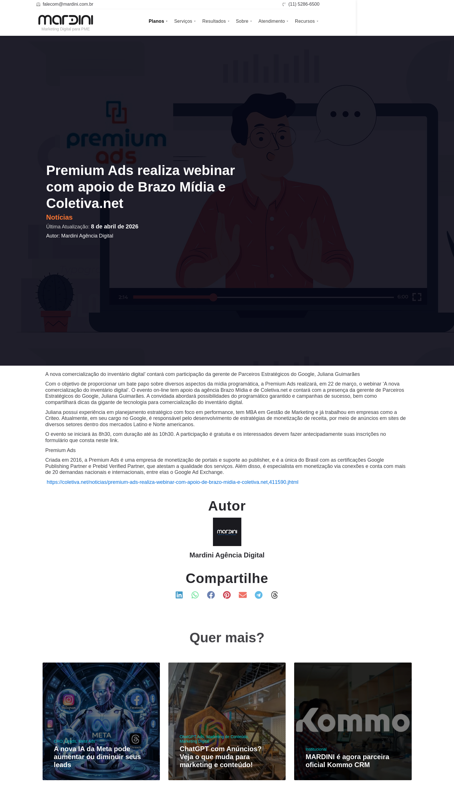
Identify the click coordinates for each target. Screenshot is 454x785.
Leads (70, 741)
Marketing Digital (194, 741)
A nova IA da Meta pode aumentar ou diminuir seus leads (97, 757)
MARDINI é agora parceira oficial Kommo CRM (347, 761)
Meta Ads (87, 741)
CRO (58, 741)
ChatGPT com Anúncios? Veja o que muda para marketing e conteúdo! (220, 757)
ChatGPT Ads (192, 736)
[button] (179, 594)
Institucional (316, 749)
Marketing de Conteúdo (227, 736)
